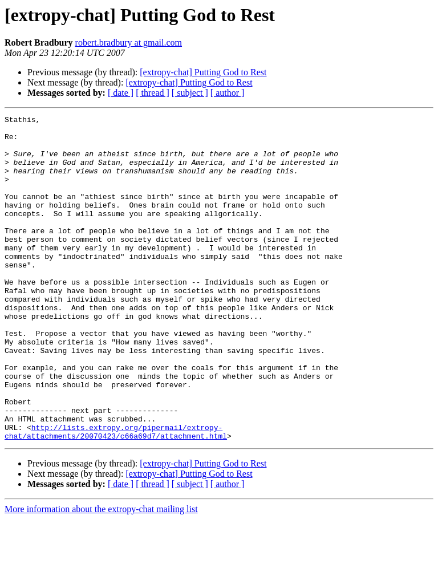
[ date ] (120, 93)
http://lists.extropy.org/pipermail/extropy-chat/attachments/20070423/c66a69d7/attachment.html (116, 495)
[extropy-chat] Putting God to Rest (203, 72)
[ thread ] (152, 93)
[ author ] (227, 93)
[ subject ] (190, 93)
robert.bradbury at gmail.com (128, 42)
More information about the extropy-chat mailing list (101, 574)
